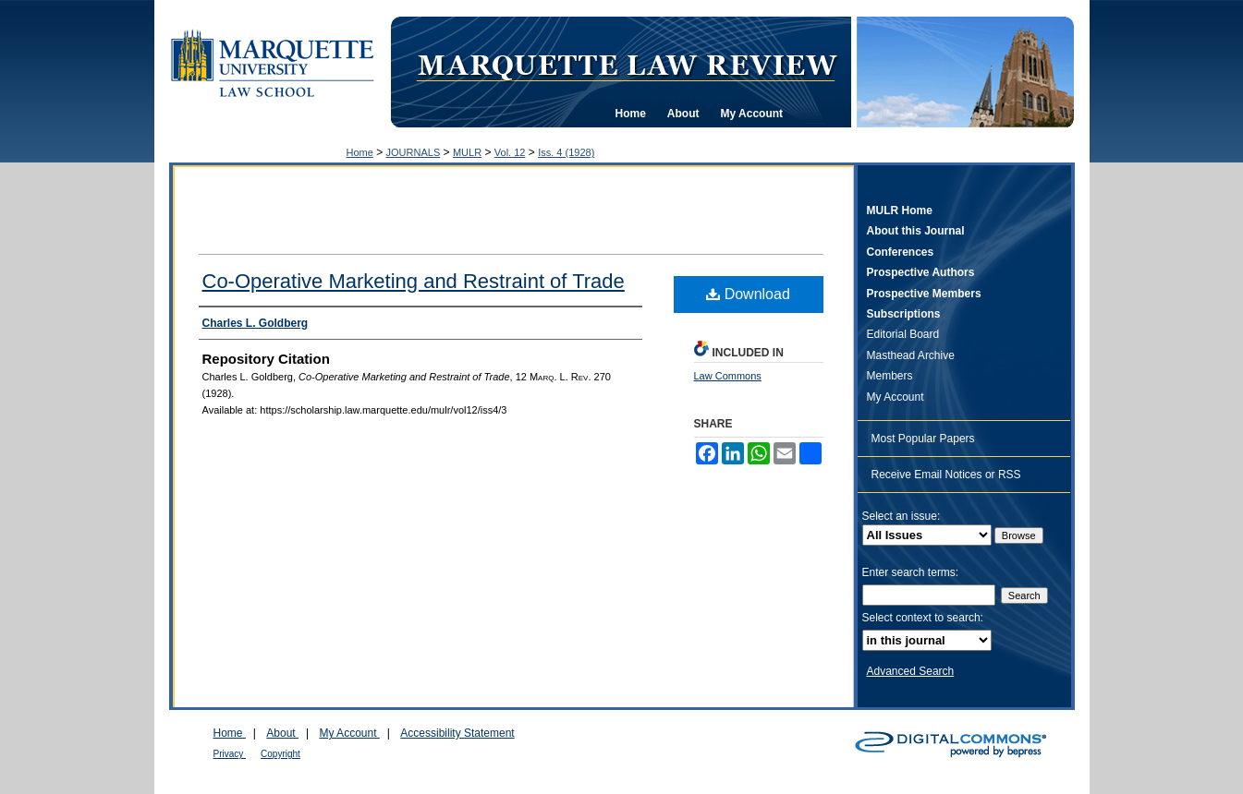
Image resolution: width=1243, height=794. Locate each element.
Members (890, 375)
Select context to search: (922, 617)
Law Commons (728, 375)
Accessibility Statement (457, 733)
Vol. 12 (510, 152)
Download (748, 294)
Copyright (280, 754)
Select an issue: (901, 516)
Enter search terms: (910, 572)
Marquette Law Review (626, 63)
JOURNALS (413, 152)
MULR (467, 152)
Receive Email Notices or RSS (946, 474)
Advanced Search (911, 671)
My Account (895, 397)
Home (360, 152)
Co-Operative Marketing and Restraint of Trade (413, 281)
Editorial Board (903, 334)
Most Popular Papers (923, 438)
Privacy (230, 754)
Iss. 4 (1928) (566, 152)
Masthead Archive (911, 355)
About (282, 733)
